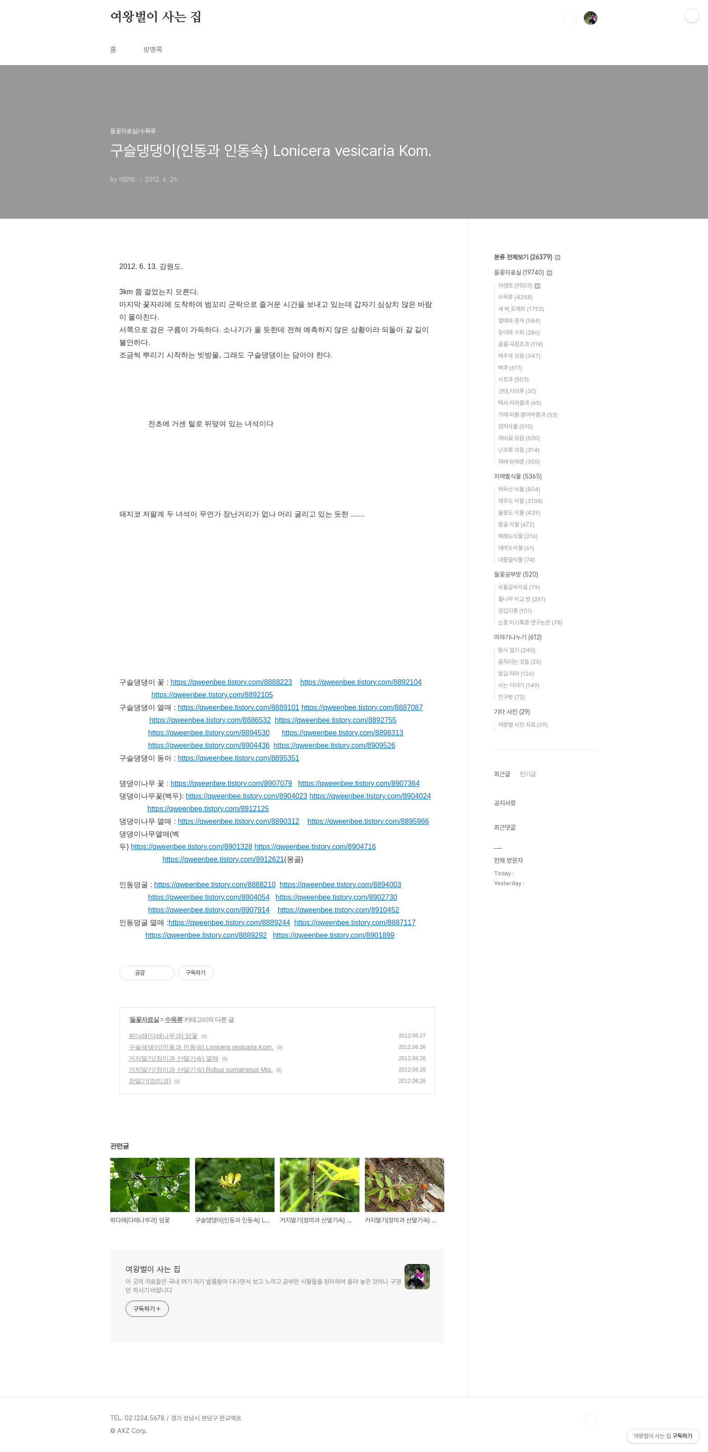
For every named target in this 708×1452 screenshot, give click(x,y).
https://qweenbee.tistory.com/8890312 (238, 821)
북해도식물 (518, 536)
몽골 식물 (516, 524)
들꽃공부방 (516, 574)
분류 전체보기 (527, 257)
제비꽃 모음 (519, 438)
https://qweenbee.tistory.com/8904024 (370, 796)
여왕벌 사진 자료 (523, 724)
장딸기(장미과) (150, 1081)
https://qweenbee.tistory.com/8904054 (209, 897)
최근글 (502, 774)
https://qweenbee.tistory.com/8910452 (338, 910)
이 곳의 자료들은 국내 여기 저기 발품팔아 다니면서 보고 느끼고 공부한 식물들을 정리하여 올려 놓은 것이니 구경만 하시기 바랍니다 (263, 1286)
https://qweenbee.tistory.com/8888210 (214, 884)
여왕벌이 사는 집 (156, 17)
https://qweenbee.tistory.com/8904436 (209, 745)
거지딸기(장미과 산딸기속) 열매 (174, 1058)
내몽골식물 (516, 559)
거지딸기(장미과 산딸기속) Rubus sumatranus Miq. (201, 1069)
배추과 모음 (519, 355)
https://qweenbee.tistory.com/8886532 (210, 720)
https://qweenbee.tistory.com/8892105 (212, 695)
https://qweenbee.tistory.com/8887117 (354, 922)
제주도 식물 (520, 501)
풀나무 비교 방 (521, 599)
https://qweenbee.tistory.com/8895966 (368, 821)
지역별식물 (518, 476)
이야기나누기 (518, 637)
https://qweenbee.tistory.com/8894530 (209, 733)
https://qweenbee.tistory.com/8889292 (206, 935)
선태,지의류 (517, 391)
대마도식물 (516, 548)
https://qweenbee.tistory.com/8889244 (229, 922)
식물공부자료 (519, 587)
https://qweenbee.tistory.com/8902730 (336, 897)
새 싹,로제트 (521, 308)
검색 (570, 18)
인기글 (528, 774)
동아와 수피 (519, 332)
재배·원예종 (519, 461)
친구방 (511, 697)
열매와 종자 (519, 320)
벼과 (510, 367)
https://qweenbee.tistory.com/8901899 (333, 935)
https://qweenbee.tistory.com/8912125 (208, 809)
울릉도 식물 (519, 512)
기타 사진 (512, 711)
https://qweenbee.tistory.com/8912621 (223, 859)
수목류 (173, 1019)
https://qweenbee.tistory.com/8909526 (334, 745)
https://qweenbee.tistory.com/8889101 (238, 707)
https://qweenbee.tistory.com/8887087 (362, 707)
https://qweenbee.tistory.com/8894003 (340, 884)
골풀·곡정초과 (520, 344)
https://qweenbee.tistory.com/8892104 (361, 682)
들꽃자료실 (144, 1019)
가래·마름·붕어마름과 (528, 414)
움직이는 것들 (519, 661)
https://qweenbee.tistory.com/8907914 (209, 910)
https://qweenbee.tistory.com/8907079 (231, 783)
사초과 (513, 379)
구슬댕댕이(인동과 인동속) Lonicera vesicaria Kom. (201, 1047)
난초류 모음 (519, 449)
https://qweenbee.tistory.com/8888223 (231, 682)
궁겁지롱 (515, 610)
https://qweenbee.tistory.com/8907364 (358, 783)
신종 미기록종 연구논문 (530, 622)
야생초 (519, 285)
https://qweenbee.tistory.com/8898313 (342, 733)
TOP (590, 1421)
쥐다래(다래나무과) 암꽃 (163, 1035)
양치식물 (515, 426)
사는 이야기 (519, 685)
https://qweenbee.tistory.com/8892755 (335, 720)
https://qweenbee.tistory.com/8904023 (246, 796)
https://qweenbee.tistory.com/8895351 (238, 758)
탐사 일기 (517, 650)
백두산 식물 (519, 489)
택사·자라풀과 (519, 402)
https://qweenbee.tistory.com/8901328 (191, 847)
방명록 (153, 49)
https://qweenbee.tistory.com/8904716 (315, 847)
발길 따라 (516, 673)
